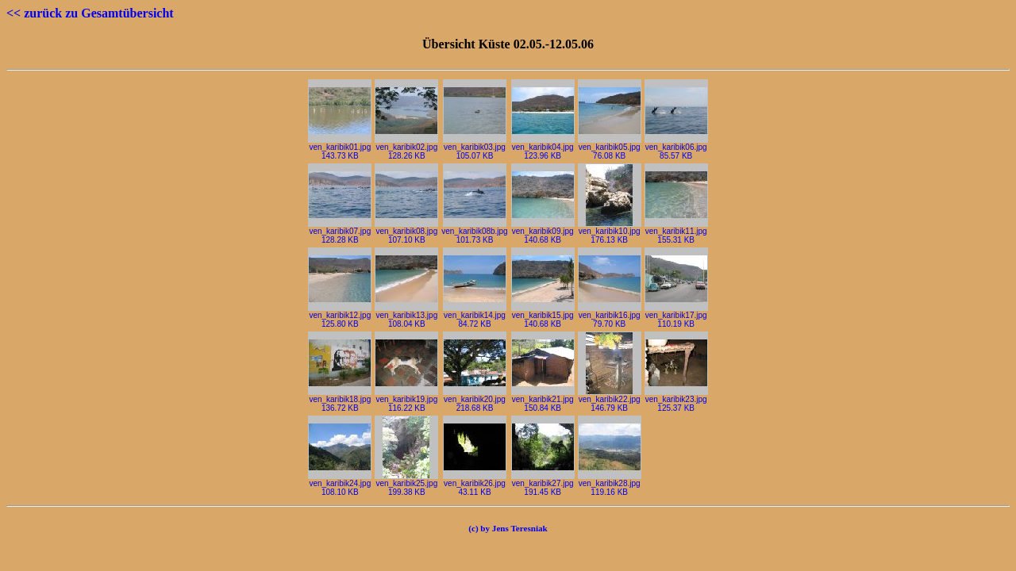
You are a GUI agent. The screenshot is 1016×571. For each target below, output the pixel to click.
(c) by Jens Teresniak (508, 528)
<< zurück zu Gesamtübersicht (90, 13)
